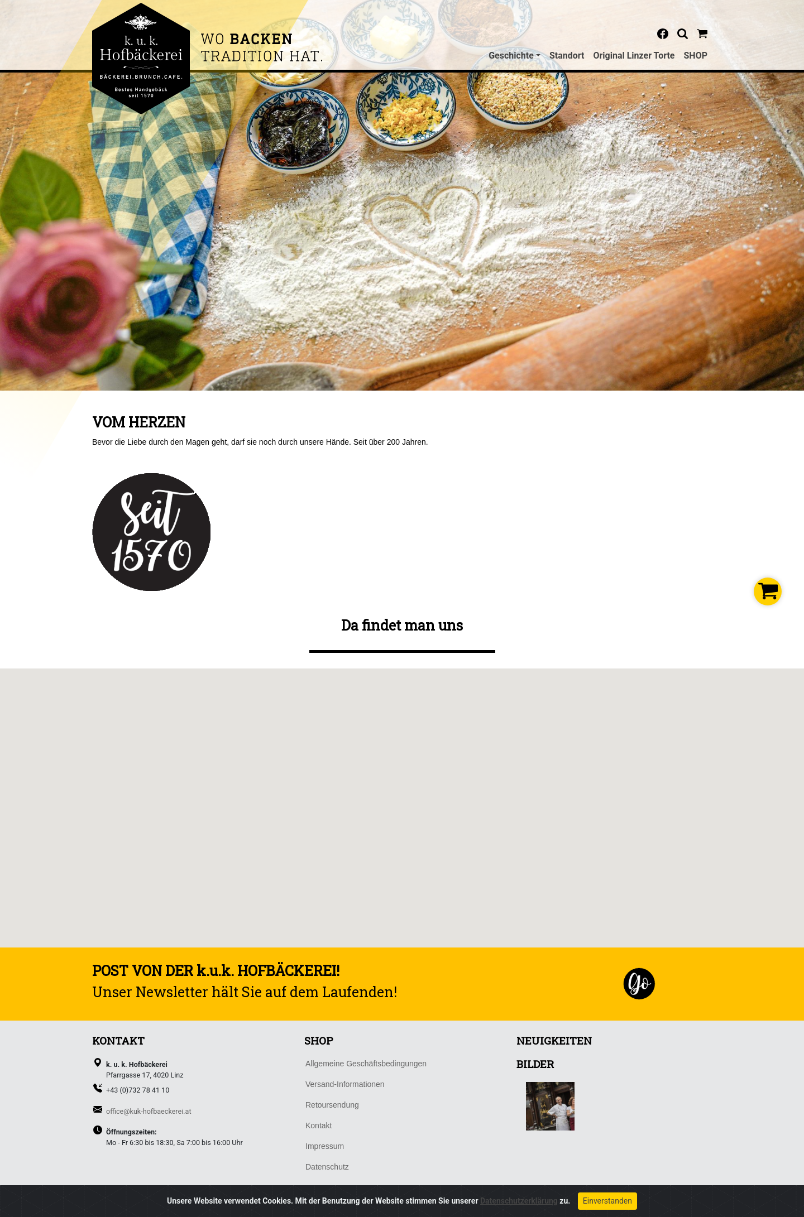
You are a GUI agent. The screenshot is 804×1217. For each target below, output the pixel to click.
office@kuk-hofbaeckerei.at (149, 1111)
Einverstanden (607, 1201)
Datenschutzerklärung (519, 1201)
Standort (567, 55)
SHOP (696, 55)
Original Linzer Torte (633, 55)
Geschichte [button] (511, 55)
